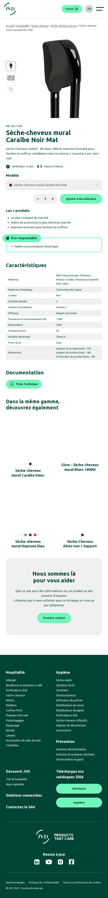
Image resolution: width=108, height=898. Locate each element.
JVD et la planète (16, 779)
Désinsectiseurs (66, 695)
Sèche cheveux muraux (64, 25)
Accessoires (63, 730)
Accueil (10, 25)
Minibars (11, 705)
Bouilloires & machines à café (24, 685)
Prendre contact (54, 617)
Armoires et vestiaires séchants (75, 754)
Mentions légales (15, 882)
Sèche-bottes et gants (70, 759)
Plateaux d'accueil (17, 715)
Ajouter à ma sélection (81, 198)
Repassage (12, 725)
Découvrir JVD (18, 771)
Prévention (65, 741)
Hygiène (63, 672)
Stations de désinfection (71, 725)
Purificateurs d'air (17, 690)
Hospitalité (22, 25)
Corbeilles (12, 745)
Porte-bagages (15, 720)
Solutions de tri (65, 685)
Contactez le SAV (20, 807)
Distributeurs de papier (70, 710)
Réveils (10, 730)
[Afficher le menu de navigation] (100, 9)
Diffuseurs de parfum (69, 700)
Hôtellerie (79, 788)
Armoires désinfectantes (71, 749)
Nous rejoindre (15, 784)
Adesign (11, 680)
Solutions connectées (24, 795)
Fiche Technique (24, 384)
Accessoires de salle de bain (23, 740)
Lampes (10, 735)
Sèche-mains (64, 680)
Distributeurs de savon (70, 705)
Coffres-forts (14, 710)
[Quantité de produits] (45, 199)
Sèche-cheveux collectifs (71, 720)
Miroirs (10, 700)
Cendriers (62, 690)
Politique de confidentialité (44, 882)
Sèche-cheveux (40, 25)
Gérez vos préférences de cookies (82, 882)
